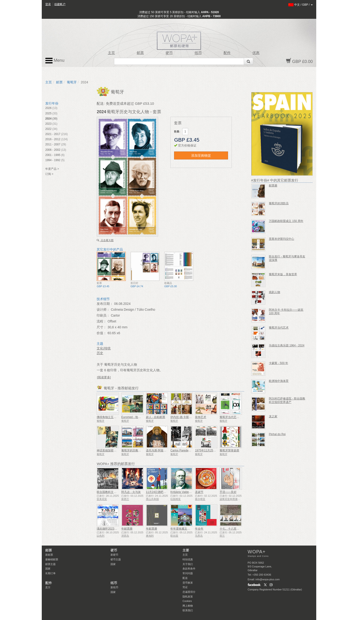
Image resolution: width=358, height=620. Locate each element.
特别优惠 (188, 559)
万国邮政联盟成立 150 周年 (286, 221)
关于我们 (188, 564)
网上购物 (188, 605)
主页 (111, 53)
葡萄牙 (72, 82)
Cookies (187, 601)
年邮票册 (127, 528)
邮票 (140, 53)
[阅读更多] (104, 377)
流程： (102, 321)
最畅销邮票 (51, 559)
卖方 (47, 587)
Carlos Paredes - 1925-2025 (188, 450)
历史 (100, 353)
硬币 (169, 53)
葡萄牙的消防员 (279, 203)
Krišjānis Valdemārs (182, 492)
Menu (55, 60)
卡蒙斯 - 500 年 (278, 363)
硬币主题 (115, 559)
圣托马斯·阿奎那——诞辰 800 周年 (168, 450)
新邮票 (49, 554)
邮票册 (273, 185)
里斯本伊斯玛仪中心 (281, 238)
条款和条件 (189, 568)
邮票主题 (50, 564)
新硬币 (114, 554)
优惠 (255, 53)
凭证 (185, 587)
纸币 (198, 53)
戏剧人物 (274, 292)
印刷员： (103, 315)
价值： (102, 333)
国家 (47, 568)
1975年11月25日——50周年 (212, 450)
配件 (227, 53)
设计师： (103, 309)
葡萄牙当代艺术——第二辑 (236, 417)
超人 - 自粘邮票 (155, 417)
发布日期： (105, 304)
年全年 (199, 528)
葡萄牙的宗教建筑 (132, 450)
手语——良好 (228, 492)
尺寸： (102, 327)
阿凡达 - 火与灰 (131, 492)
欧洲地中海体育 (279, 381)
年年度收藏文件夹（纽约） (187, 528)
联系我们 (188, 610)
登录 (48, 4)
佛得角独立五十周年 (109, 417)
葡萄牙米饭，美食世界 (283, 274)
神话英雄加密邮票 (108, 450)
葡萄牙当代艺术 (279, 327)
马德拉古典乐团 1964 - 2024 (286, 345)
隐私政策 (188, 596)
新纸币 (114, 587)
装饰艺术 (200, 417)
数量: (177, 131)
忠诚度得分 (189, 591)
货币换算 (188, 582)
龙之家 (273, 416)
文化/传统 (104, 348)
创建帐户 (59, 4)
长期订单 (50, 573)
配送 (185, 578)
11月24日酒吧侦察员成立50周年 (166, 492)
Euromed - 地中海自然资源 (138, 417)
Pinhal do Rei (277, 434)
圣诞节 (199, 492)
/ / (300, 4)
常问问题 (188, 573)
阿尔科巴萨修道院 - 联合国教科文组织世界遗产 (287, 400)
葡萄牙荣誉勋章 (229, 450)
